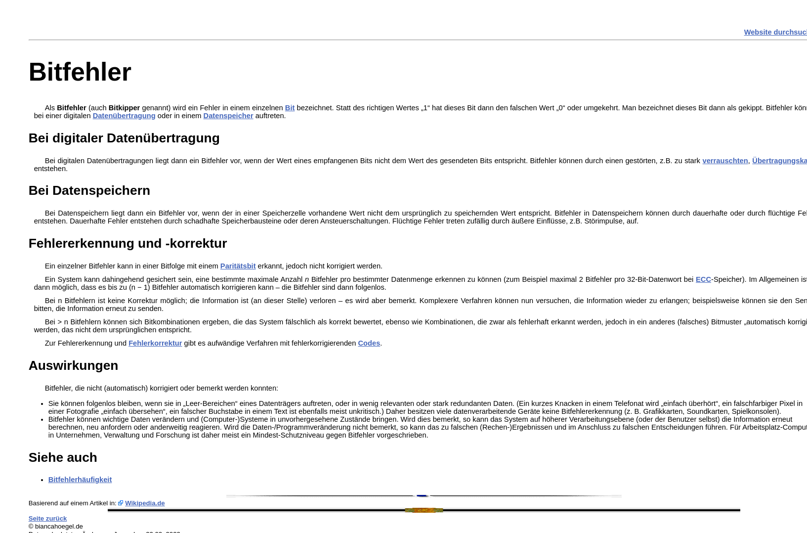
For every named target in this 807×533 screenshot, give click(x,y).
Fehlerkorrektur (155, 343)
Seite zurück (48, 518)
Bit (290, 108)
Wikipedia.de (145, 503)
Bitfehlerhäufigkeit (80, 480)
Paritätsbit (238, 266)
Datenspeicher (229, 116)
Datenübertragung (124, 116)
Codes (369, 343)
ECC (703, 279)
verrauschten (725, 161)
